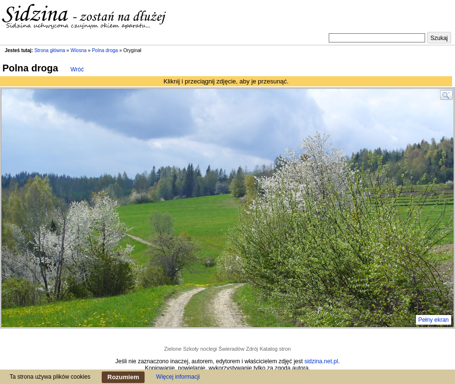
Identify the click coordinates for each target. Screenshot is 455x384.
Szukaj (439, 38)
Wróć (77, 69)
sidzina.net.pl (321, 361)
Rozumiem (123, 377)
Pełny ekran (433, 319)
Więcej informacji (178, 376)
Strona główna (49, 50)
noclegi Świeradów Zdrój (229, 349)
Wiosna (78, 50)
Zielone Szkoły (181, 349)
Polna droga (105, 50)
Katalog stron (275, 349)
